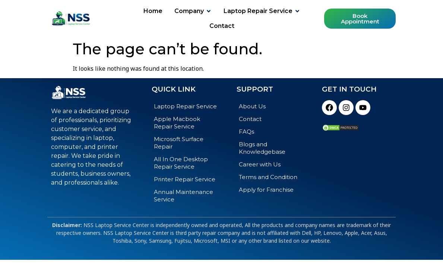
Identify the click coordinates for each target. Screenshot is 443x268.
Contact (250, 118)
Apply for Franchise (266, 189)
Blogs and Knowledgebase (262, 148)
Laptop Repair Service (185, 106)
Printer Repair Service (184, 179)
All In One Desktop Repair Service (181, 163)
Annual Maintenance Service (183, 195)
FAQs (246, 131)
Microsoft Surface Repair (178, 142)
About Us (252, 106)
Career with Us (260, 164)
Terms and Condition (268, 177)
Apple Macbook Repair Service (177, 122)
